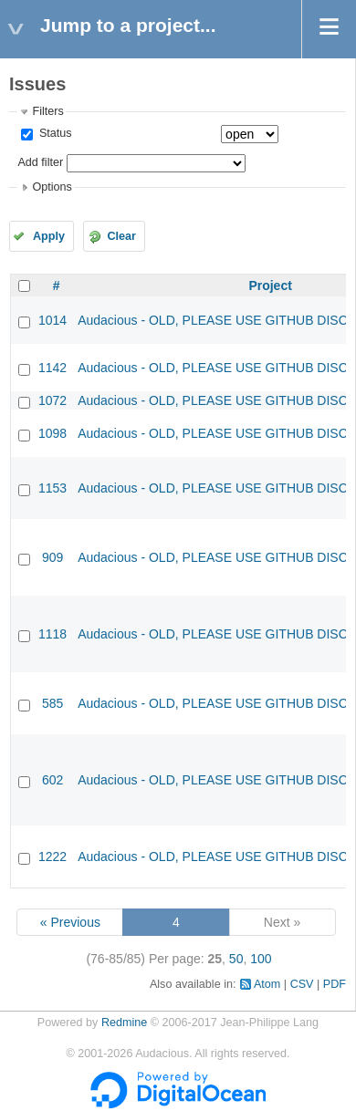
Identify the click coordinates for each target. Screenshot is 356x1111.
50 (236, 958)
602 (52, 780)
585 (52, 703)
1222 (52, 856)
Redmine (124, 1022)
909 (52, 557)
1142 (52, 367)
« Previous (70, 922)
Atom (267, 984)
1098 (52, 433)
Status (53, 133)
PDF (334, 984)
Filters (47, 111)
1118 (52, 634)
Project (269, 285)
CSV (302, 984)
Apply (49, 236)
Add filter (40, 162)
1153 (52, 488)
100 (260, 958)
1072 (52, 400)
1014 (52, 320)
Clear (121, 236)
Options (51, 187)
